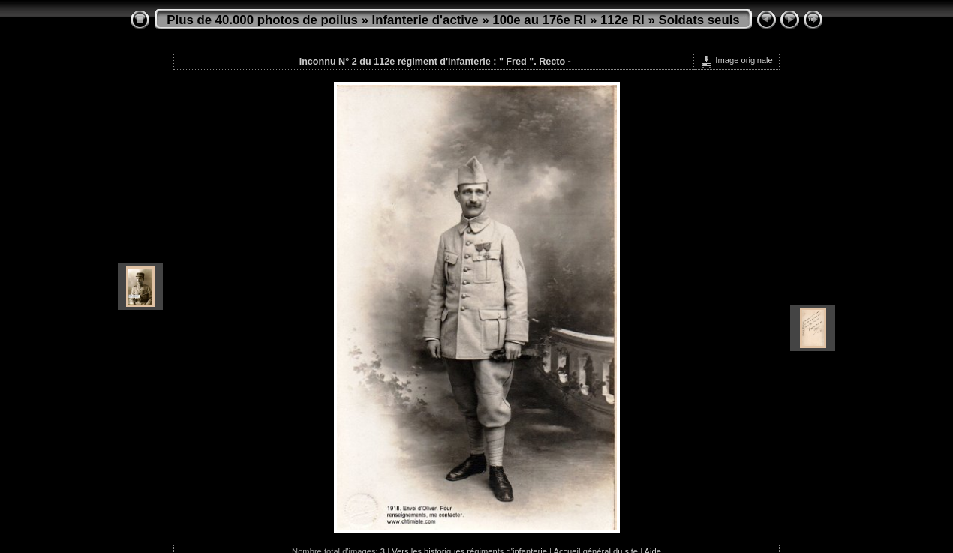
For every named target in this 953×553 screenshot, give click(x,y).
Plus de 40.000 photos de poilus (262, 20)
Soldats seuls (698, 20)
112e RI (622, 20)
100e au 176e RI (539, 20)
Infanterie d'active (425, 20)
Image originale (736, 60)
